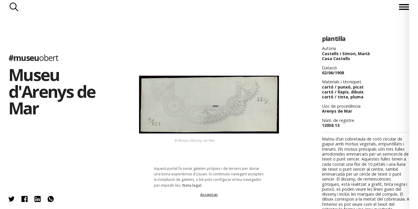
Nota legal (191, 185)
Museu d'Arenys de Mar (51, 91)
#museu (33, 57)
